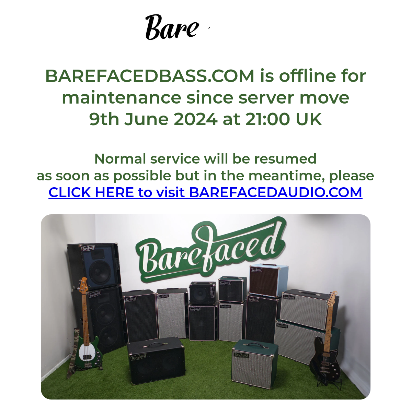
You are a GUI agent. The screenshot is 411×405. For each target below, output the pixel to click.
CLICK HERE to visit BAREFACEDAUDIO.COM (205, 192)
